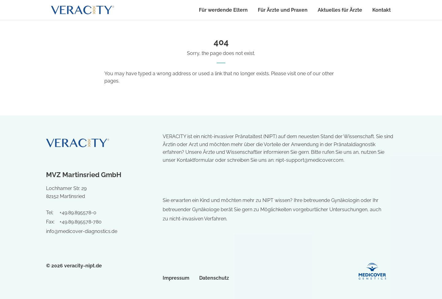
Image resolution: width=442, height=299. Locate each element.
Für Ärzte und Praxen (283, 10)
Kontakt (381, 10)
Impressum (176, 278)
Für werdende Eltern (223, 10)
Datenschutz (214, 278)
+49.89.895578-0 (78, 213)
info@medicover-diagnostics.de (81, 231)
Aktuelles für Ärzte (340, 10)
